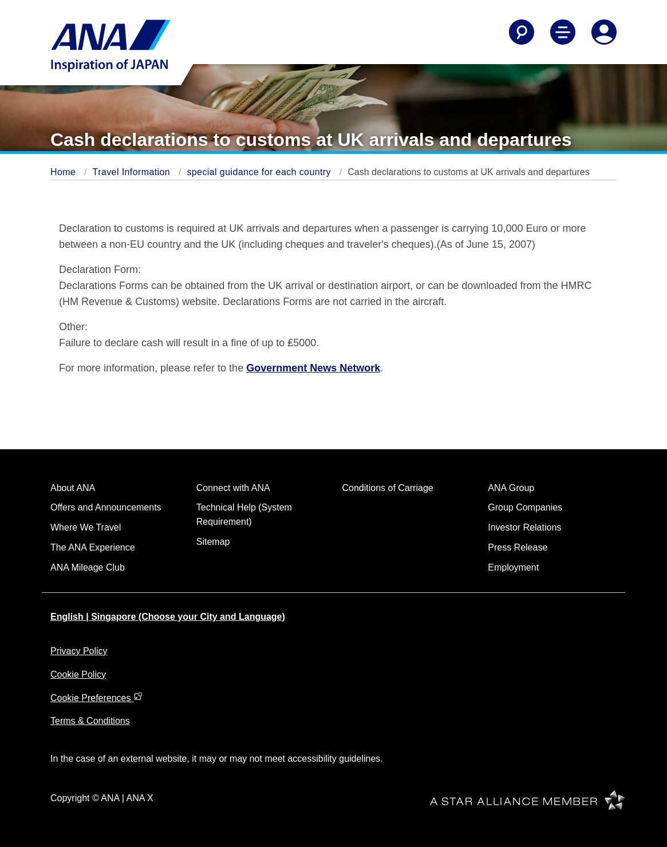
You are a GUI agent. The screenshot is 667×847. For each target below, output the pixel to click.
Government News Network (313, 368)
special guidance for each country (260, 172)
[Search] (521, 32)
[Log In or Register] (604, 32)
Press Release (517, 547)
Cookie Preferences (96, 698)
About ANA (72, 488)
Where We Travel (85, 527)
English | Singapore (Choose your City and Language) (167, 617)
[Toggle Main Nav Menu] (562, 32)
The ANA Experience (92, 547)
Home (64, 172)
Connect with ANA (233, 488)
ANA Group (511, 488)
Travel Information (133, 172)
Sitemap (213, 542)
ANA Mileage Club (87, 567)
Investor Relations (524, 527)
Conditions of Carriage (387, 488)
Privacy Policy (79, 651)
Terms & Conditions (90, 721)
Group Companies (525, 507)
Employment (513, 567)
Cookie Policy (78, 674)
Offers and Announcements (105, 507)
